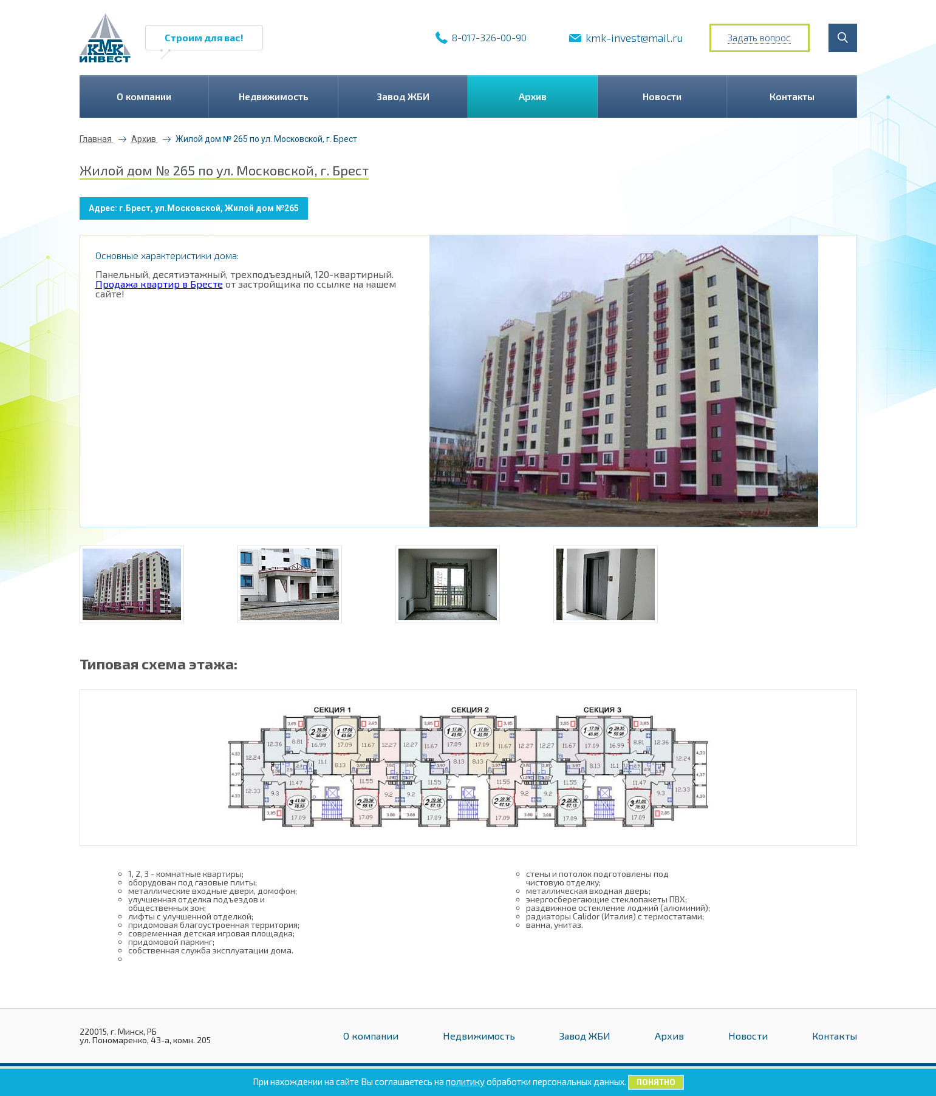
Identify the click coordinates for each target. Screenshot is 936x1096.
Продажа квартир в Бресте (159, 283)
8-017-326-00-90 (489, 37)
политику (465, 1081)
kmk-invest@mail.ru (634, 37)
